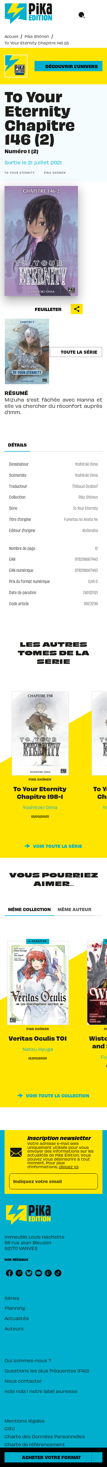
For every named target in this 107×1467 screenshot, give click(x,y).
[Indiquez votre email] (46, 1181)
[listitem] (9, 1273)
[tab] (17, 445)
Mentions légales (25, 1420)
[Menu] (88, 15)
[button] (68, 66)
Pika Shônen (37, 36)
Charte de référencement (35, 1444)
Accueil (11, 36)
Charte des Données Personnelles (45, 1436)
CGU (10, 1428)
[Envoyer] (91, 1181)
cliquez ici (68, 1166)
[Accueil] (29, 13)
